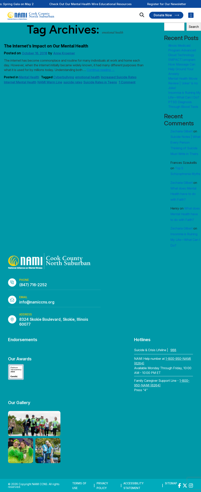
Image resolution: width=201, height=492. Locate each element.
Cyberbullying (63, 77)
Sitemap (171, 483)
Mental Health (29, 77)
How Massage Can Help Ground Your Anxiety (181, 69)
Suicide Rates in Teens (100, 82)
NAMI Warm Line (49, 82)
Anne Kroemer (64, 53)
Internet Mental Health (20, 82)
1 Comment (127, 82)
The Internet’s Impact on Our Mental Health (46, 46)
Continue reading (101, 70)
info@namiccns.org (36, 302)
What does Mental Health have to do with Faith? (183, 194)
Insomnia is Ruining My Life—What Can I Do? (185, 239)
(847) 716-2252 (33, 285)
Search (194, 27)
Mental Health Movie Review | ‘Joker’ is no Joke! (183, 83)
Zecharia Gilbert (181, 131)
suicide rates (72, 82)
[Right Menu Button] (191, 15)
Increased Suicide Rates (118, 77)
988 (173, 350)
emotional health (87, 77)
